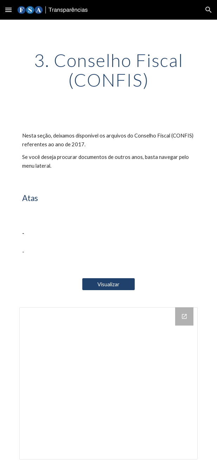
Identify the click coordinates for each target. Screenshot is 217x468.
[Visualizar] (108, 284)
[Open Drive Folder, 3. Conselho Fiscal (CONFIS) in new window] (184, 316)
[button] (8, 9)
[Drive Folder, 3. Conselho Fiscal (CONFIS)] (108, 383)
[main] (108, 70)
